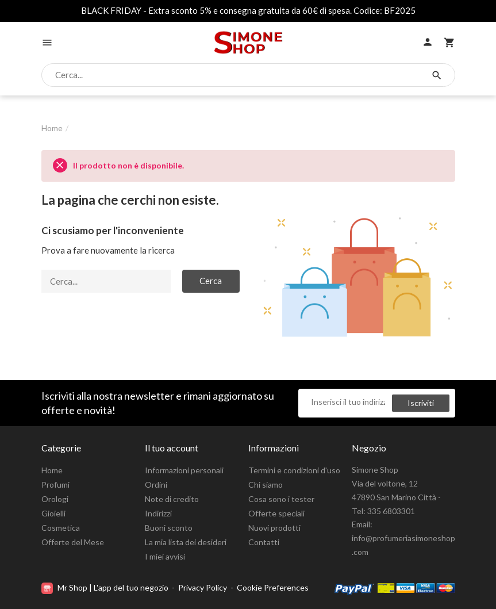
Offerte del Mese (72, 542)
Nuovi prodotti (274, 528)
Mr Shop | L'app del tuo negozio (105, 587)
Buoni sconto (169, 528)
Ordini (156, 484)
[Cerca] (238, 75)
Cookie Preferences (273, 587)
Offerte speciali (276, 513)
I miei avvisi (165, 556)
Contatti (263, 542)
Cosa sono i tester (281, 499)
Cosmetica (60, 528)
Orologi (54, 499)
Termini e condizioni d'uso (294, 470)
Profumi (55, 484)
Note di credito (172, 499)
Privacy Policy (202, 587)
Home (52, 470)
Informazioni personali (184, 470)
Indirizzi (158, 513)
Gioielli (53, 513)
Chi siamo (265, 484)
